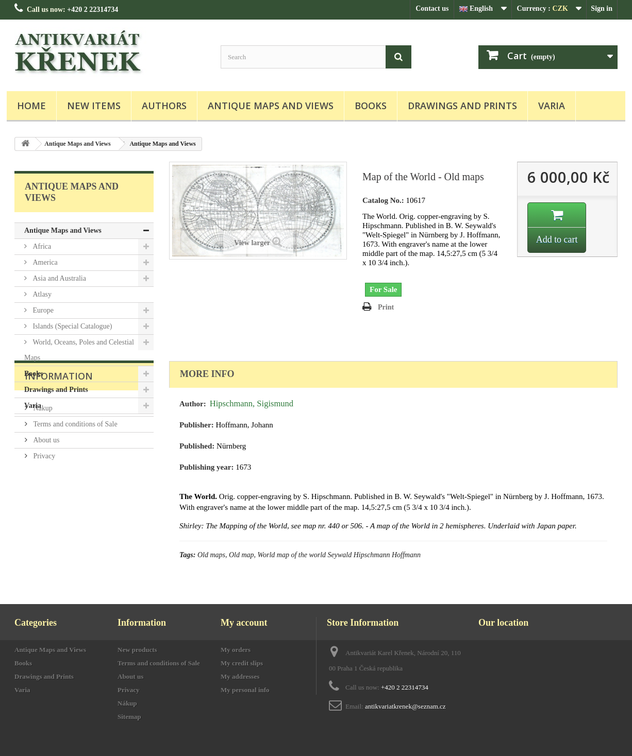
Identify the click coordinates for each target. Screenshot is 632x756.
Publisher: (196, 425)
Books (371, 105)
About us (45, 505)
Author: (192, 404)
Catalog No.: (383, 200)
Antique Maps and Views (271, 105)
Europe (42, 310)
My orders (236, 650)
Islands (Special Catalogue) (71, 326)
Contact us (431, 8)
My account (244, 622)
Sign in (601, 8)
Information (59, 445)
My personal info (245, 690)
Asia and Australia (58, 278)
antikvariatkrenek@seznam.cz (405, 706)
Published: (196, 446)
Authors (164, 105)
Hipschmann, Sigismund (251, 403)
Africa (41, 246)
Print (386, 307)
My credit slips (242, 663)
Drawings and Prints (462, 105)
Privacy (43, 521)
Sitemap (129, 716)
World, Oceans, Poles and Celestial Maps (79, 350)
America (44, 262)
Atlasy (41, 294)
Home (31, 105)
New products (137, 650)
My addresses (240, 676)
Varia (551, 105)
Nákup (42, 473)
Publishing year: (206, 467)
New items (94, 105)
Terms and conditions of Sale (74, 489)
